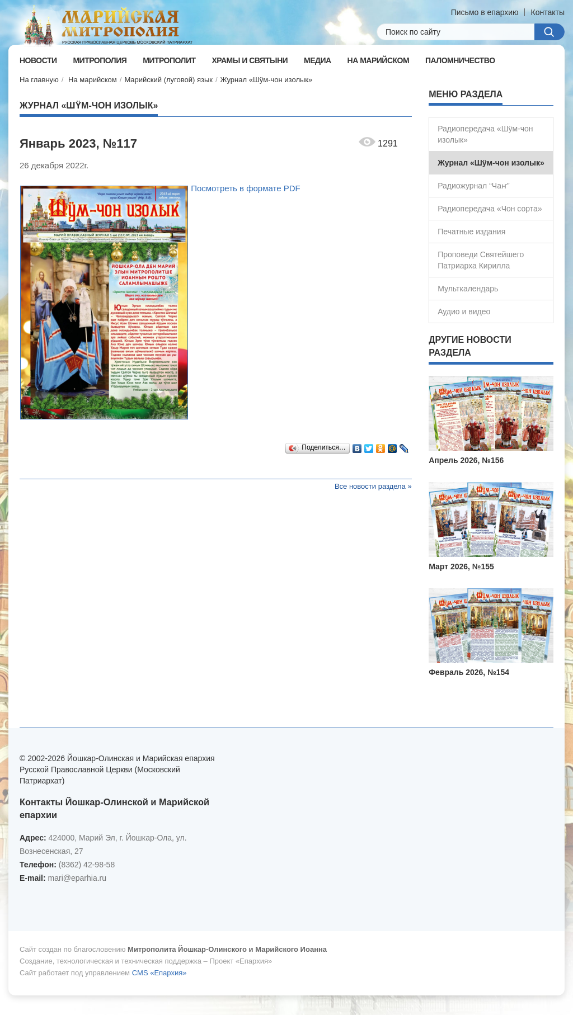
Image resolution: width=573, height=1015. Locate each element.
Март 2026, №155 (461, 566)
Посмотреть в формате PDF (245, 188)
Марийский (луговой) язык (168, 79)
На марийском (92, 79)
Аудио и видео (464, 311)
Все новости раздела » (373, 486)
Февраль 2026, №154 (469, 672)
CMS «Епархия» (159, 973)
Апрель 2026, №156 (466, 460)
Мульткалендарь (468, 288)
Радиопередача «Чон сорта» (490, 208)
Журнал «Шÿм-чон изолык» (266, 79)
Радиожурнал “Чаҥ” (473, 185)
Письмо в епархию (485, 12)
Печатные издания (471, 231)
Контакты (548, 12)
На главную (39, 79)
